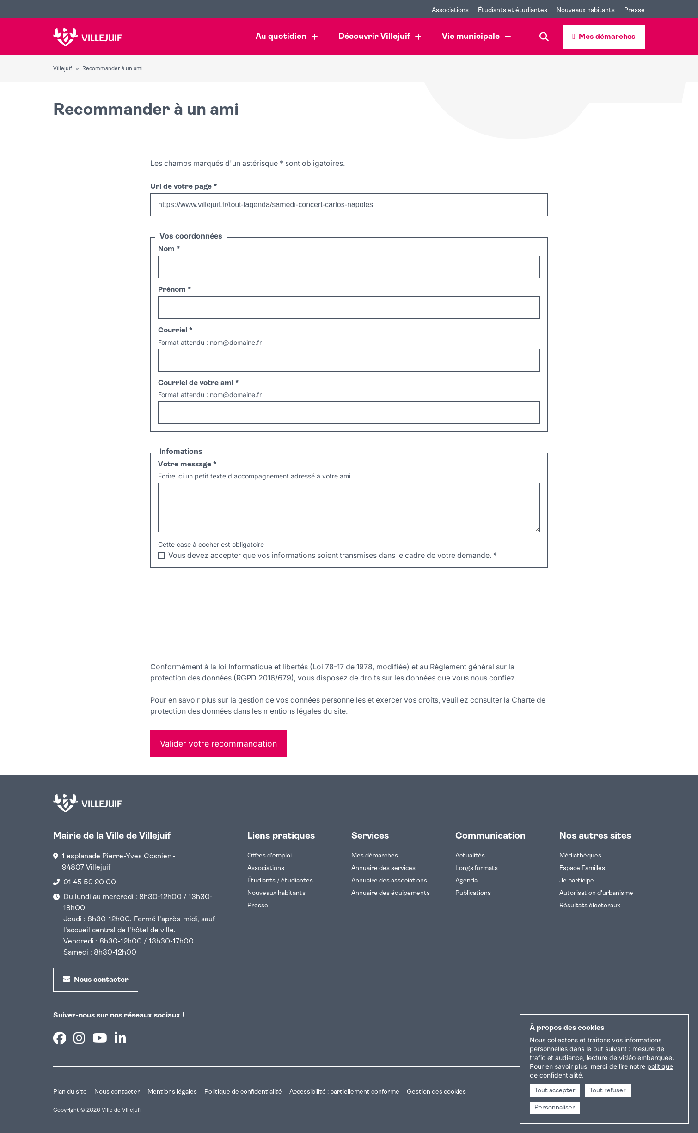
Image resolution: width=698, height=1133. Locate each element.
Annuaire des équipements (390, 893)
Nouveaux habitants (276, 893)
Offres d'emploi (269, 855)
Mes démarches (374, 855)
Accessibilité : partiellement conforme (344, 1092)
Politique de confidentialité (243, 1092)
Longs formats (476, 868)
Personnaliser (554, 1107)
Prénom (174, 290)
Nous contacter (117, 1092)
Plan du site (70, 1092)
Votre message (187, 464)
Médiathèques (580, 855)
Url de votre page (183, 186)
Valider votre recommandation (218, 743)
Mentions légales (172, 1092)
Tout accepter (555, 1090)
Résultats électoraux (589, 905)
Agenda (466, 880)
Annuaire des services (383, 868)
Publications (473, 893)
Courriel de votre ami (198, 383)
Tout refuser (607, 1090)
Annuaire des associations (389, 880)
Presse (257, 905)
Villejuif (62, 69)
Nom (169, 249)
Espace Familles (582, 868)
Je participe (576, 880)
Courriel (175, 330)
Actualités (470, 855)
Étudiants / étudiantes (280, 880)
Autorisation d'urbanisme (596, 893)
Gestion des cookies (436, 1092)
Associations (265, 868)
